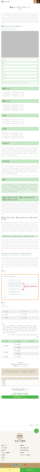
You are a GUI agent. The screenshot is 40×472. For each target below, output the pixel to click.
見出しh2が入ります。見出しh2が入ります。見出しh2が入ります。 (16, 82)
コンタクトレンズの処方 (25, 455)
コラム (2, 459)
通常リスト (4, 63)
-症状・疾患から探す (24, 450)
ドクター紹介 (4, 447)
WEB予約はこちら (20, 397)
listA (3, 66)
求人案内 (3, 455)
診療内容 (22, 445)
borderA (4, 73)
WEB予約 (30, 469)
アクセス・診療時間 (5, 452)
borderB (4, 76)
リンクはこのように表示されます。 (9, 28)
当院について (4, 445)
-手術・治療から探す (24, 447)
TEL (10, 469)
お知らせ (3, 457)
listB (3, 69)
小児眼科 (22, 452)
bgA (3, 79)
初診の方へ (3, 450)
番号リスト (4, 60)
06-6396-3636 (20, 394)
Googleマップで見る (34, 425)
